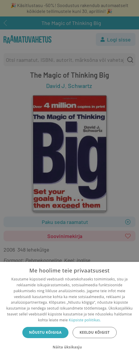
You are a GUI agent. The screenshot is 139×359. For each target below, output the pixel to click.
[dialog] (69, 310)
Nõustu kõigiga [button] (45, 332)
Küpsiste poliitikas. (85, 320)
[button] (69, 347)
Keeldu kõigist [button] (95, 332)
